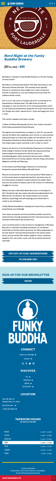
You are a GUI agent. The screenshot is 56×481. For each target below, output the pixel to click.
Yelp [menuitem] (27, 377)
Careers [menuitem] (27, 359)
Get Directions (8, 405)
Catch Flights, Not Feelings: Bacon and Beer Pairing (28, 253)
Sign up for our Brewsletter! (11, 478)
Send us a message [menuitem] (27, 354)
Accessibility (40, 471)
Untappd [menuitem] (26, 383)
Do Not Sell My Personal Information (28, 473)
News (22, 66)
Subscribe (28, 280)
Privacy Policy (14, 471)
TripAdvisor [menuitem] (27, 380)
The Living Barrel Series (28, 259)
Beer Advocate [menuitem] (26, 387)
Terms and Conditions (28, 471)
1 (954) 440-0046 (8, 409)
